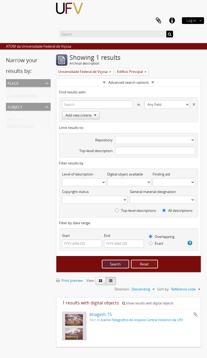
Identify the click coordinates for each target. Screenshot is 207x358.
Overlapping (161, 236)
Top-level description (96, 150)
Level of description (77, 174)
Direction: (122, 289)
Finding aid (161, 174)
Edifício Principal (20, 127)
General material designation (153, 191)
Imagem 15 (100, 314)
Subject (15, 106)
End (107, 235)
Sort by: (163, 289)
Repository (104, 140)
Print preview (69, 280)
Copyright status (75, 191)
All (9, 90)
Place (13, 82)
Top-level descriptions (135, 210)
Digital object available (125, 174)
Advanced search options (128, 82)
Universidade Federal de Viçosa (32, 96)
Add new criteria (80, 115)
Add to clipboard (195, 314)
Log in (191, 20)
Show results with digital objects (148, 303)
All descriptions (177, 210)
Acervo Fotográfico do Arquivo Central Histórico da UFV (141, 320)
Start (66, 235)
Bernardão (15, 120)
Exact (156, 243)
